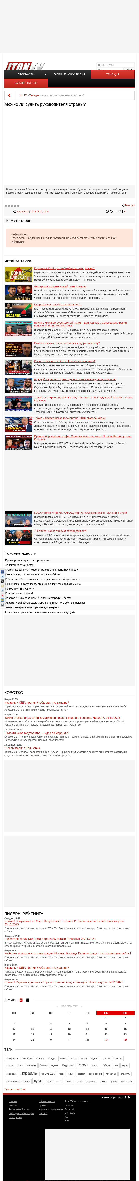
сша (59, 1081)
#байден (52, 1058)
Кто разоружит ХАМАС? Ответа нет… (58, 304)
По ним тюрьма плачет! (19, 593)
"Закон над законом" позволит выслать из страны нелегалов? (41, 569)
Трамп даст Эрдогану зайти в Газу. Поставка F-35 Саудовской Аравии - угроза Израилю (83, 399)
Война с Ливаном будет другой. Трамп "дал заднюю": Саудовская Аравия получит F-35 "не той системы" (80, 324)
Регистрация (15, 1117)
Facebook (70, 1109)
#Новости (27, 1058)
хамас (103, 1081)
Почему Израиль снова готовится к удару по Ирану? (67, 343)
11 (32, 1028)
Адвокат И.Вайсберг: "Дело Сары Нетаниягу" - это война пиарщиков (45, 602)
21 (87, 1034)
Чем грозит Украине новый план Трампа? (60, 286)
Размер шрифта (111, 1097)
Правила (43, 1105)
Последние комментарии (21, 1113)
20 (69, 1034)
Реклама (43, 1113)
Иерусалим (67, 1065)
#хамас (43, 1065)
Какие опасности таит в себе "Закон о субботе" (32, 574)
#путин (94, 1058)
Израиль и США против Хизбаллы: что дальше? (64, 268)
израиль (29, 1073)
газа (116, 1065)
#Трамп (40, 1058)
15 (106, 1028)
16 (125, 1028)
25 (32, 1039)
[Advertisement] (70, 26)
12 (50, 1028)
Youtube (69, 1105)
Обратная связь (47, 1101)
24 (14, 1039)
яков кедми (126, 1081)
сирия (49, 1081)
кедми (71, 1074)
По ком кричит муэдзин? (19, 588)
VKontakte (70, 1113)
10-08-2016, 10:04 (39, 211)
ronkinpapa (22, 211)
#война (63, 1058)
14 (87, 1028)
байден (106, 1065)
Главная (13, 1101)
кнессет (81, 1074)
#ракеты (106, 1058)
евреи (125, 1065)
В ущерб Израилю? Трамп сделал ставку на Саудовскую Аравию (75, 379)
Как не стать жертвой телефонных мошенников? (64, 361)
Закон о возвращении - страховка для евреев (32, 607)
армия (95, 1065)
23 (125, 1034)
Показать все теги (14, 1089)
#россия (118, 1058)
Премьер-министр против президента (27, 560)
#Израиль (12, 1058)
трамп (69, 1081)
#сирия (9, 1065)
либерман (111, 1074)
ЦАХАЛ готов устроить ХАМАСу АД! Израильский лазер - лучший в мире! (80, 512)
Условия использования (51, 1109)
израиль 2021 (48, 1074)
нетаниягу (125, 1074)
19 (50, 1034)
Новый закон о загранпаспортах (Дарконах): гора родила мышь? (43, 583)
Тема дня (112, 74)
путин (38, 1081)
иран (61, 1074)
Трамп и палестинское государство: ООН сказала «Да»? (69, 418)
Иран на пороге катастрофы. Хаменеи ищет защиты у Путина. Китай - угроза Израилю (82, 438)
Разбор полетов (26, 83)
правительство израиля (18, 1081)
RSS (67, 1121)
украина (92, 1081)
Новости (13, 1105)
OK (66, 1117)
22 (106, 1034)
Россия (83, 1065)
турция (78, 1081)
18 (32, 1034)
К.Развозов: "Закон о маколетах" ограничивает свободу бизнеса (42, 579)
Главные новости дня (69, 74)
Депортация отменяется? (20, 565)
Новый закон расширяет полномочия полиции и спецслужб (40, 612)
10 (14, 1028)
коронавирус (95, 1074)
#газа (74, 1058)
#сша (20, 1065)
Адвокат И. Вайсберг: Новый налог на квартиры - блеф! (38, 598)
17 (14, 1034)
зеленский (11, 1074)
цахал (114, 1081)
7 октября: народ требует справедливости (60, 531)
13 (69, 1028)
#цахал (54, 1065)
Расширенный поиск (19, 1109)
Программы (26, 74)
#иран (84, 1058)
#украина (31, 1065)
